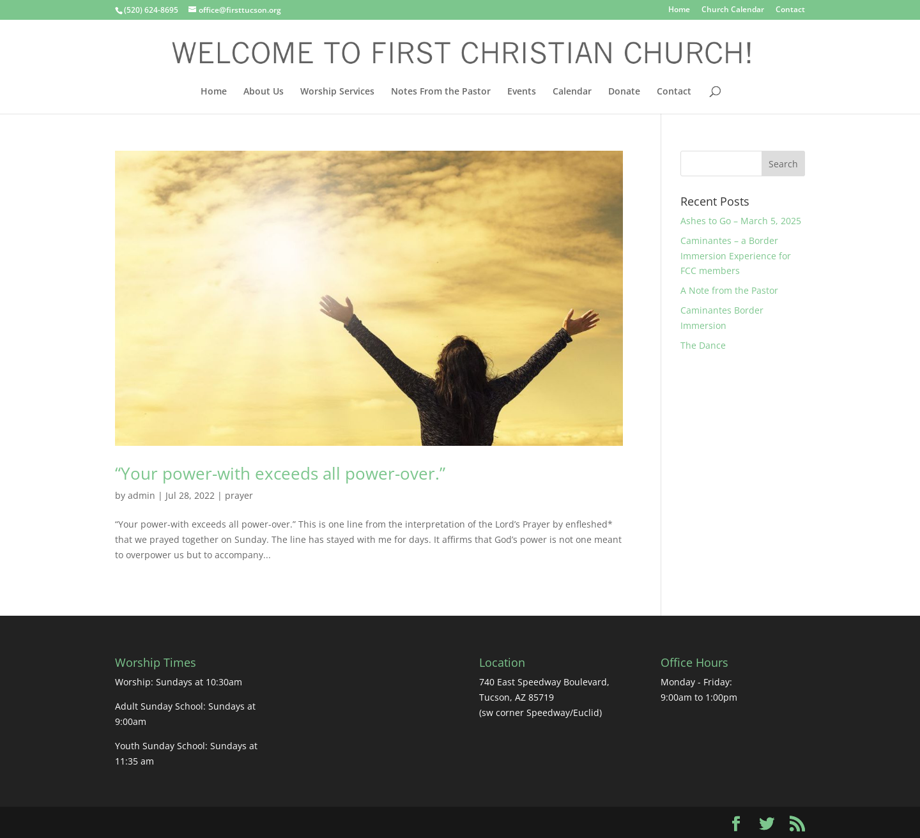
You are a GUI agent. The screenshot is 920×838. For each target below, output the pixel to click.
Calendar (572, 92)
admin (141, 495)
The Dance (703, 345)
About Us (263, 92)
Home (679, 10)
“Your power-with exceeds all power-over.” (280, 473)
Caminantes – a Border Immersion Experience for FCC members (735, 255)
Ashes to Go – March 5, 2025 (740, 221)
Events (521, 92)
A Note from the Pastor (729, 290)
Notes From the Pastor (441, 92)
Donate (624, 92)
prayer (239, 495)
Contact (790, 10)
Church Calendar (733, 10)
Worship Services (337, 92)
